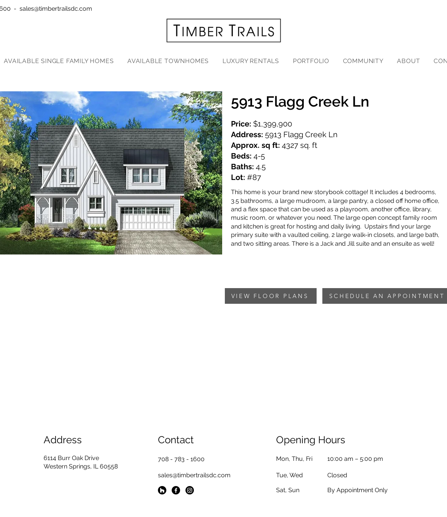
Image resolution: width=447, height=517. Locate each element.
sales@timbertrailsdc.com (56, 8)
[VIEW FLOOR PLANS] (271, 296)
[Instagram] (189, 490)
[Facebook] (176, 490)
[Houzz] (162, 490)
